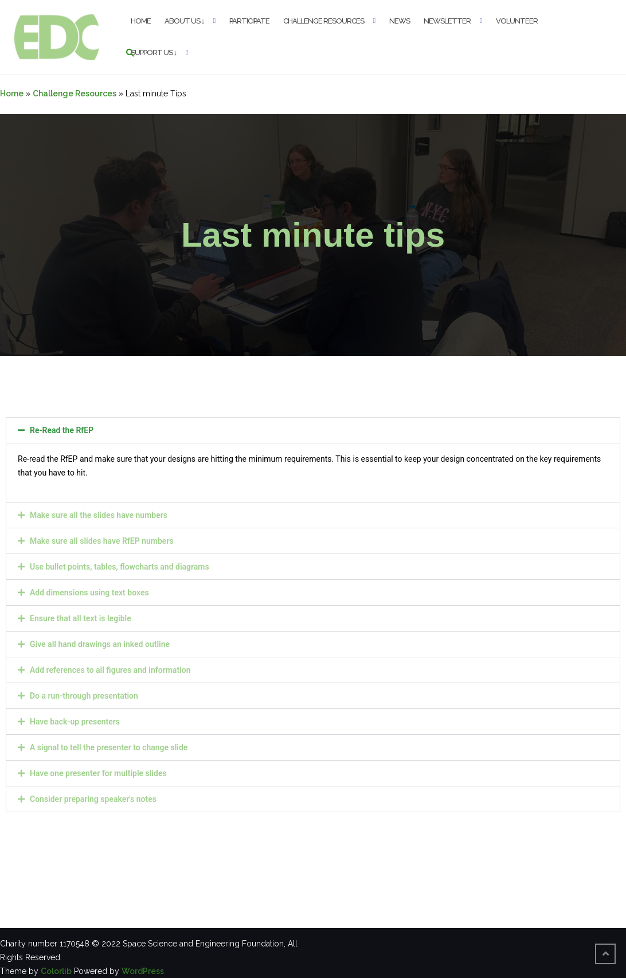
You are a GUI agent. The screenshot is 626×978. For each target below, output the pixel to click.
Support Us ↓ (154, 52)
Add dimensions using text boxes (89, 592)
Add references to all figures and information (110, 670)
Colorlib (56, 971)
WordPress (143, 971)
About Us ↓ (185, 21)
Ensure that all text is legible (80, 618)
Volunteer (517, 21)
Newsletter (447, 21)
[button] (313, 430)
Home (141, 21)
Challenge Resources (323, 21)
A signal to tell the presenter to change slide (108, 747)
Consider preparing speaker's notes (93, 799)
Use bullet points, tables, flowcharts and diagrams (119, 566)
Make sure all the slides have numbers (98, 515)
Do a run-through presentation (84, 695)
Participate (249, 21)
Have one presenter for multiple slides (98, 773)
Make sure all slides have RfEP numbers (102, 541)
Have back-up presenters (75, 721)
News (399, 21)
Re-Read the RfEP (61, 430)
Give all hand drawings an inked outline (100, 644)
